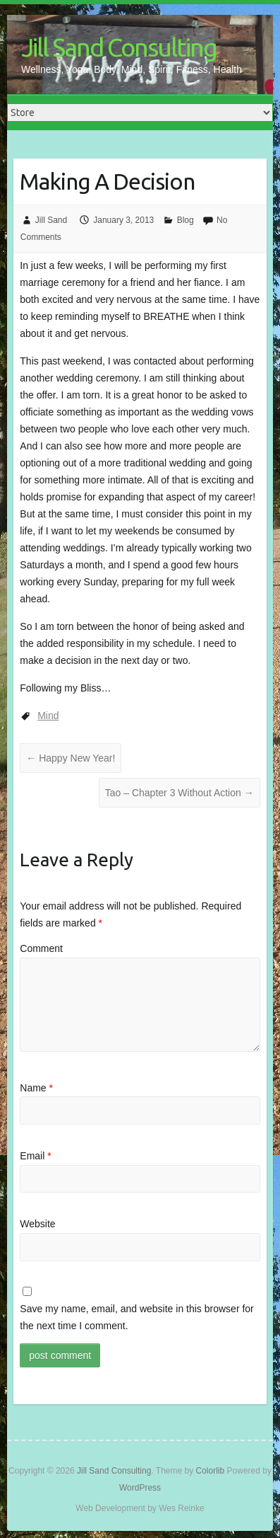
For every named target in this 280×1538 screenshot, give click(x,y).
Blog (185, 220)
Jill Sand (51, 220)
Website (37, 1223)
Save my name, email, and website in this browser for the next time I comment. (136, 1317)
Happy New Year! (70, 758)
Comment (41, 948)
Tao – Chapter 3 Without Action (179, 792)
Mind (48, 715)
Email (35, 1155)
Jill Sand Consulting (119, 47)
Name (36, 1088)
